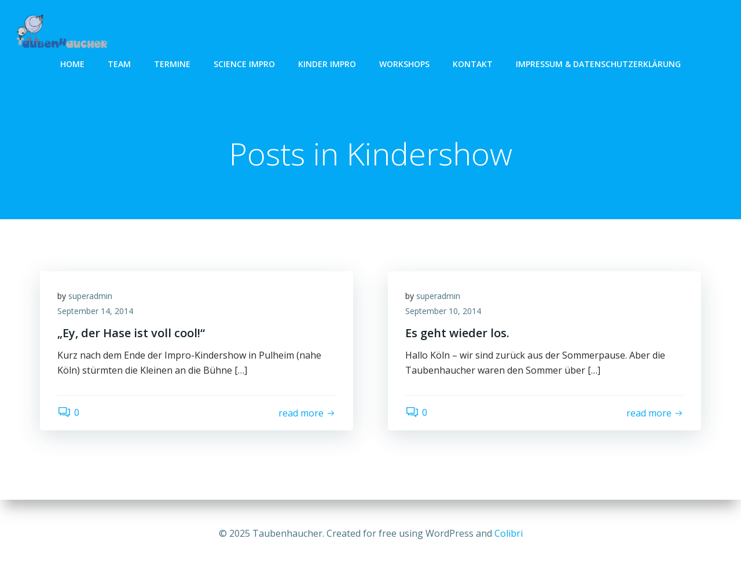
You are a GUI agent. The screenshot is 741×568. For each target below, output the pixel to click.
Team (119, 63)
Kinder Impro (327, 63)
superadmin (90, 295)
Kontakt (473, 63)
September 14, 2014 (95, 310)
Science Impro (244, 63)
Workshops (404, 63)
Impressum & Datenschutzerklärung (598, 63)
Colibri (508, 533)
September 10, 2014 (443, 310)
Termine (172, 63)
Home (72, 63)
